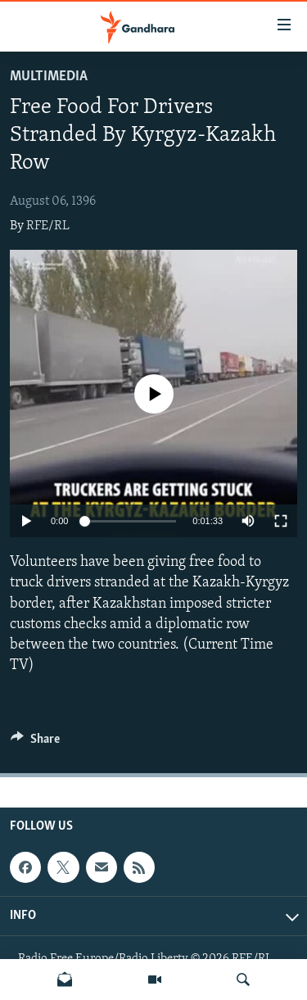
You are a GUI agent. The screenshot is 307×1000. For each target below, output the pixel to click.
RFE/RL (48, 226)
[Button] (35, 742)
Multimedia (49, 76)
